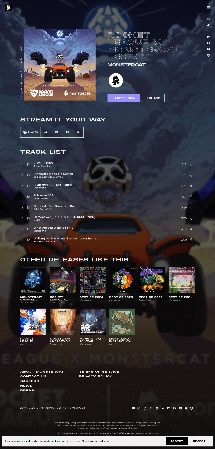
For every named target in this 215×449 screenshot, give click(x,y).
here (91, 441)
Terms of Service (99, 371)
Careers (29, 381)
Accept (176, 441)
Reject (199, 441)
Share (153, 98)
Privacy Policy (96, 376)
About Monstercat (42, 371)
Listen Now (124, 98)
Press (27, 390)
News (26, 386)
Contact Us (33, 376)
